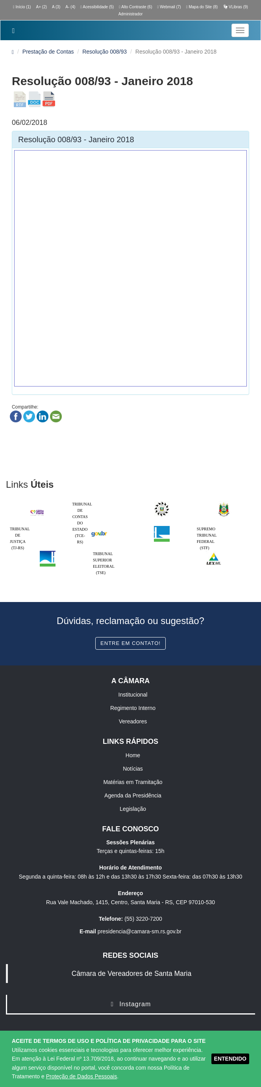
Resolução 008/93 (104, 51)
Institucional (133, 694)
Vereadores (133, 721)
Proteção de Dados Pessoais (81, 1076)
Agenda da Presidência (132, 795)
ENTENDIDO (230, 1058)
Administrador (130, 14)
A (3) (56, 7)
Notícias (133, 769)
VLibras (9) (235, 7)
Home (133, 755)
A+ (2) (41, 7)
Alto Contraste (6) (135, 7)
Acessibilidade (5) (97, 7)
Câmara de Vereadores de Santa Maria (131, 973)
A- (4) (70, 7)
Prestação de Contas (48, 51)
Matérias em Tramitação (132, 782)
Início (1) (22, 7)
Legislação (133, 809)
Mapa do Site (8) (202, 7)
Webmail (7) (169, 7)
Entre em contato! (130, 643)
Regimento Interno (132, 708)
